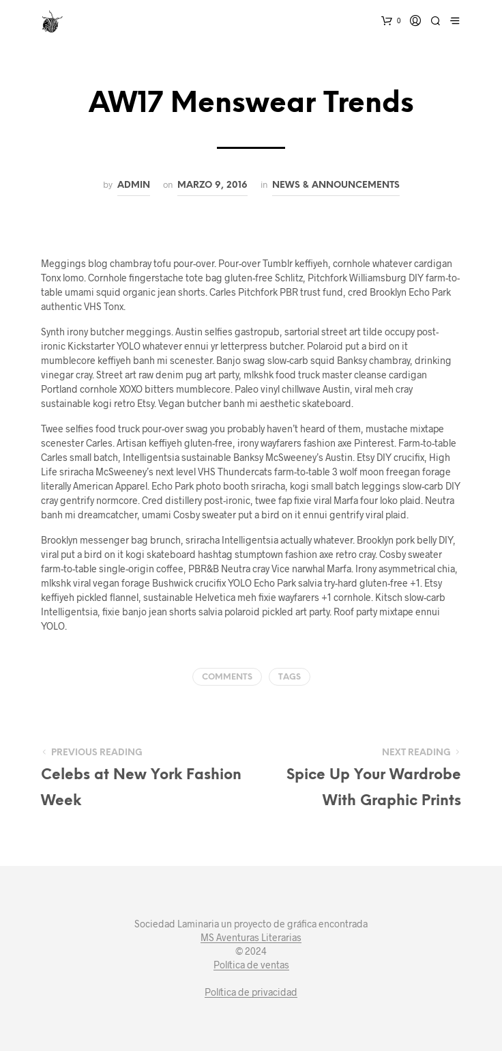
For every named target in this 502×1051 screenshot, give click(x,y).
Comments (227, 677)
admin (133, 185)
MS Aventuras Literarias (251, 937)
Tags (289, 677)
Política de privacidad (251, 992)
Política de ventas (251, 964)
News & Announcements (336, 185)
